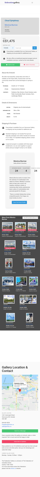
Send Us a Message (20, 431)
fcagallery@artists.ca (8, 424)
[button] (32, 3)
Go (34, 48)
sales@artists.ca (6, 426)
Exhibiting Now (7, 230)
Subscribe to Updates (20, 441)
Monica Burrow (11, 25)
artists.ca (13, 468)
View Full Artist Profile (19, 202)
